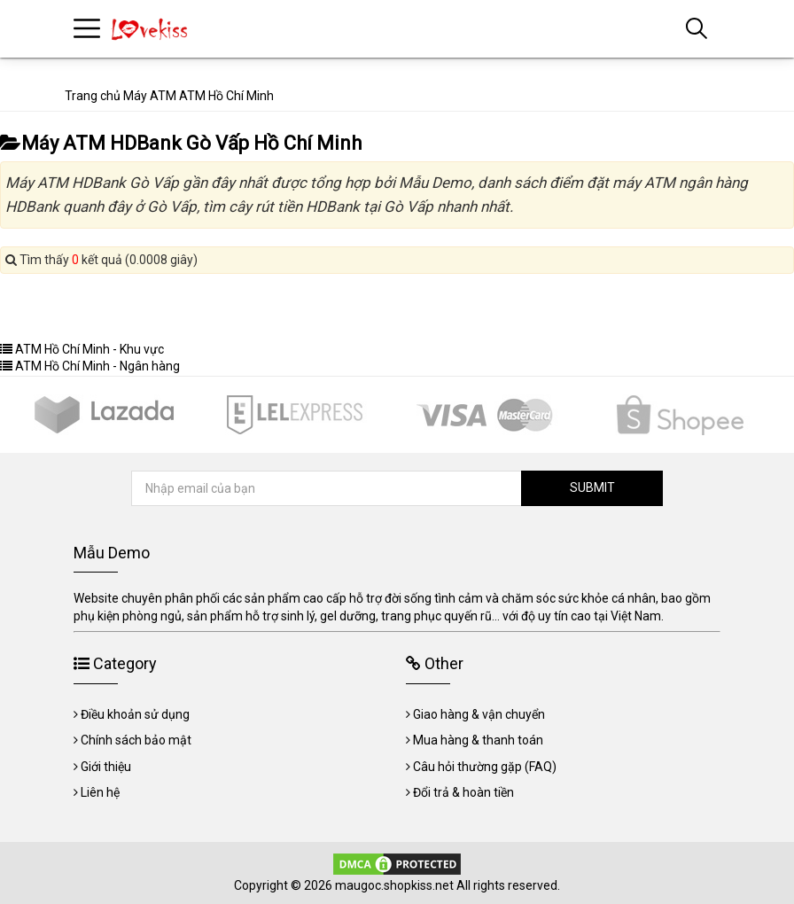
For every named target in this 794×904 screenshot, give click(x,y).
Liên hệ (100, 792)
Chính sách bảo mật (136, 740)
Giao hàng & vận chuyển (479, 714)
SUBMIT (592, 487)
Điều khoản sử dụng (135, 714)
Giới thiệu (106, 767)
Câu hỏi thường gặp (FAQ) (485, 767)
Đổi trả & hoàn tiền (463, 792)
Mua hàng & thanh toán (478, 740)
